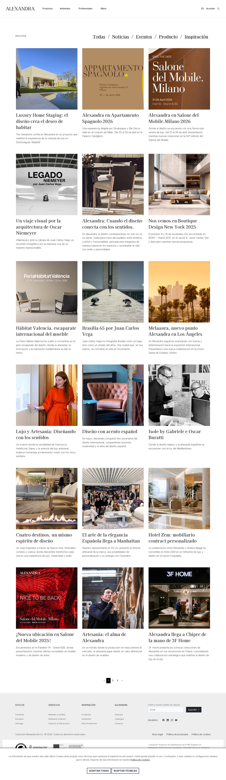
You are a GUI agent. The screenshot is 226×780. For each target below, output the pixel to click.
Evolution (19, 719)
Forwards (19, 715)
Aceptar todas (99, 770)
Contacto (119, 724)
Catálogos (119, 719)
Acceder (210, 8)
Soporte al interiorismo (59, 724)
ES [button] (202, 8)
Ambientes (65, 8)
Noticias (118, 36)
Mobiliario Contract (57, 719)
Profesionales (85, 8)
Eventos (142, 36)
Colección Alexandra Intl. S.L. (20, 8)
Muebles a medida (57, 715)
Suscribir (193, 710)
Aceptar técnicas (125, 770)
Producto (167, 36)
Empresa (119, 715)
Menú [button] (103, 8)
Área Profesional (89, 724)
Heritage (19, 724)
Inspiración (196, 36)
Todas (97, 36)
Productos (47, 8)
